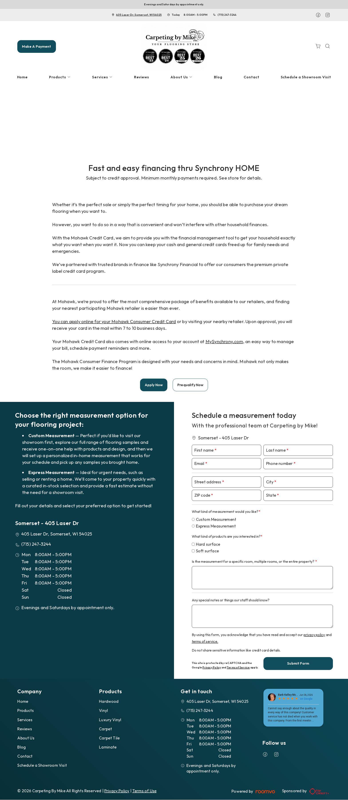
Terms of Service (238, 667)
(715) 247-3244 (227, 14)
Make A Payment (36, 46)
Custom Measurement (216, 519)
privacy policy (314, 634)
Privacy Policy (211, 667)
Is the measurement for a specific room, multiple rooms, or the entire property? (253, 561)
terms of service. (205, 641)
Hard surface (208, 544)
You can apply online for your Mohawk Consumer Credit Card (114, 321)
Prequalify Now (190, 385)
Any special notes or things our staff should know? (231, 600)
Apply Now (154, 385)
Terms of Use (144, 790)
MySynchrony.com (224, 341)
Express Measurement (216, 526)
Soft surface (207, 550)
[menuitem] (22, 77)
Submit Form (298, 663)
